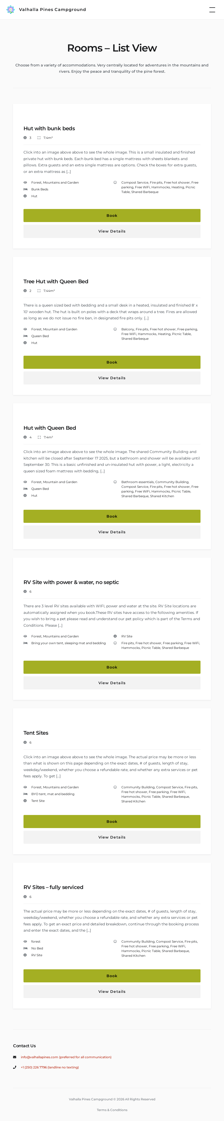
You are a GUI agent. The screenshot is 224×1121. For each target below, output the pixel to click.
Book (112, 215)
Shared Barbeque (144, 192)
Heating (178, 187)
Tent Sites (35, 733)
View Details (112, 231)
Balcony (127, 329)
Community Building (171, 482)
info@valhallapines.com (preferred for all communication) (66, 1057)
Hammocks (160, 187)
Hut (34, 196)
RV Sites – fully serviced (53, 887)
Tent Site (38, 801)
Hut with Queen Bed (49, 428)
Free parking (187, 329)
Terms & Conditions (112, 1110)
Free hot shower (177, 182)
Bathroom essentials (137, 482)
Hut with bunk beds (49, 128)
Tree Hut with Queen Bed (55, 281)
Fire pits (156, 182)
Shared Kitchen (162, 496)
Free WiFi (142, 187)
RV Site (126, 636)
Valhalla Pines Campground (52, 9)
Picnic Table (181, 334)
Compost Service (134, 182)
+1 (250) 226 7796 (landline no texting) (50, 1067)
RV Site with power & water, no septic (71, 582)
